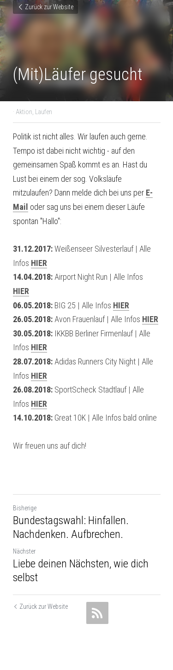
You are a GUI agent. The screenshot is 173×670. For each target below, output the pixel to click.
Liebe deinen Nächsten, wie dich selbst (81, 570)
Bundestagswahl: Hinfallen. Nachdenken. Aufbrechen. (71, 527)
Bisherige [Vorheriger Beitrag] (24, 508)
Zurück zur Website (45, 7)
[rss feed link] (97, 613)
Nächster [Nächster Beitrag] (24, 551)
